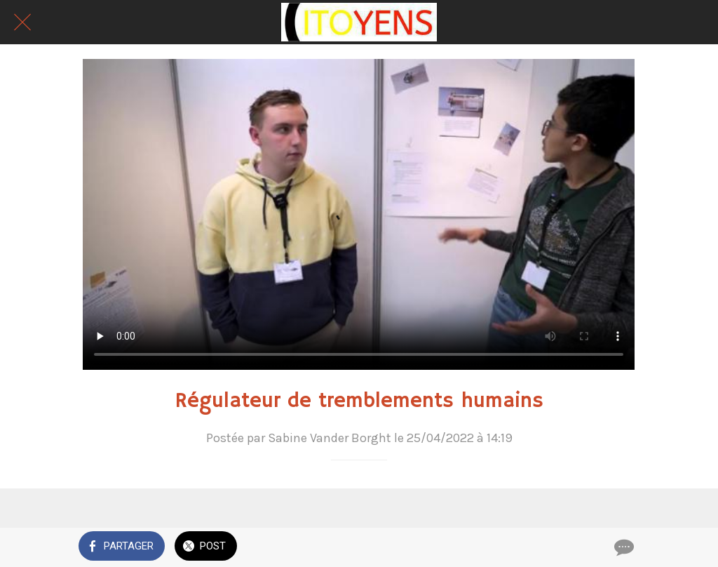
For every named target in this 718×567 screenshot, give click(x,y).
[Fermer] (22, 22)
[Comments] (622, 547)
